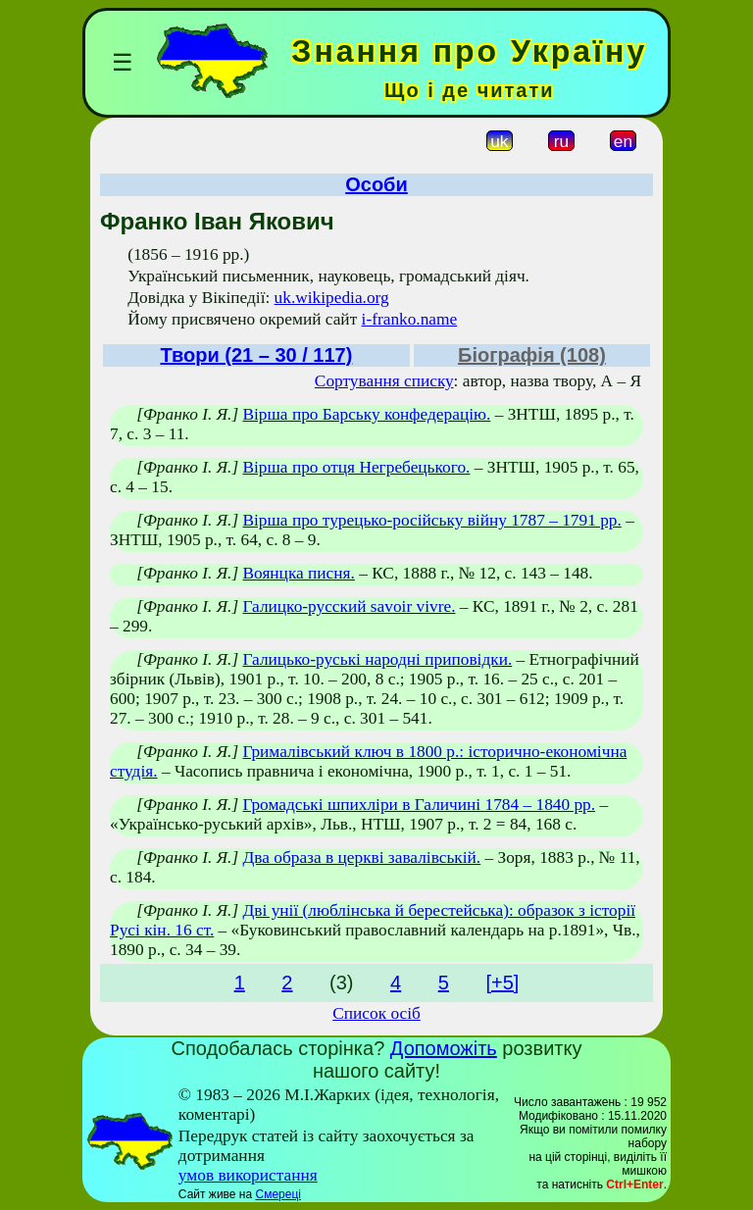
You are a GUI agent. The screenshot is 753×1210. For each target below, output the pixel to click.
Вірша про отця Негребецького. (356, 467)
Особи (376, 184)
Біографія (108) (532, 355)
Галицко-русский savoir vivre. (348, 606)
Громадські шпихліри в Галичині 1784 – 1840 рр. (418, 804)
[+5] (502, 982)
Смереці (277, 1194)
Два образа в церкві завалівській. (361, 857)
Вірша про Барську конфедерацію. (366, 414)
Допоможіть (443, 1048)
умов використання (248, 1175)
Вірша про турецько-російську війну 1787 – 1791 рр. (431, 520)
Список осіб (376, 1013)
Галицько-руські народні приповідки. (377, 659)
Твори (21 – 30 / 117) (256, 355)
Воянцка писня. (298, 573)
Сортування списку (384, 381)
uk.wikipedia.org (332, 297)
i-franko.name (410, 319)
